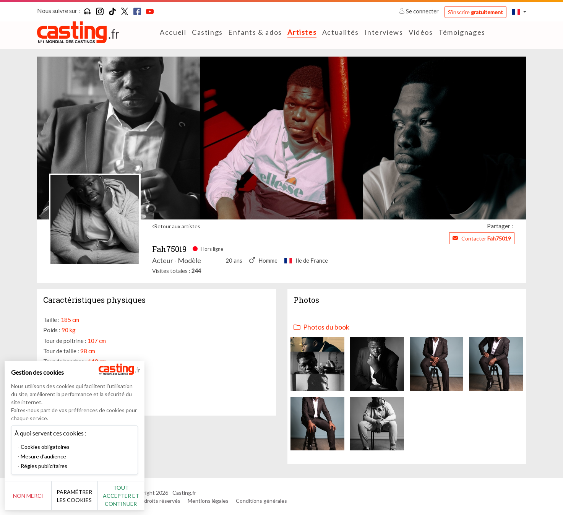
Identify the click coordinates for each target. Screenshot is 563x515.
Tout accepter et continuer (138, 495)
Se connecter (419, 11)
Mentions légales (208, 500)
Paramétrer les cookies (85, 496)
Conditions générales (261, 500)
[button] (519, 11)
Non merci (31, 495)
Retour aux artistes (177, 226)
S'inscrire (475, 12)
